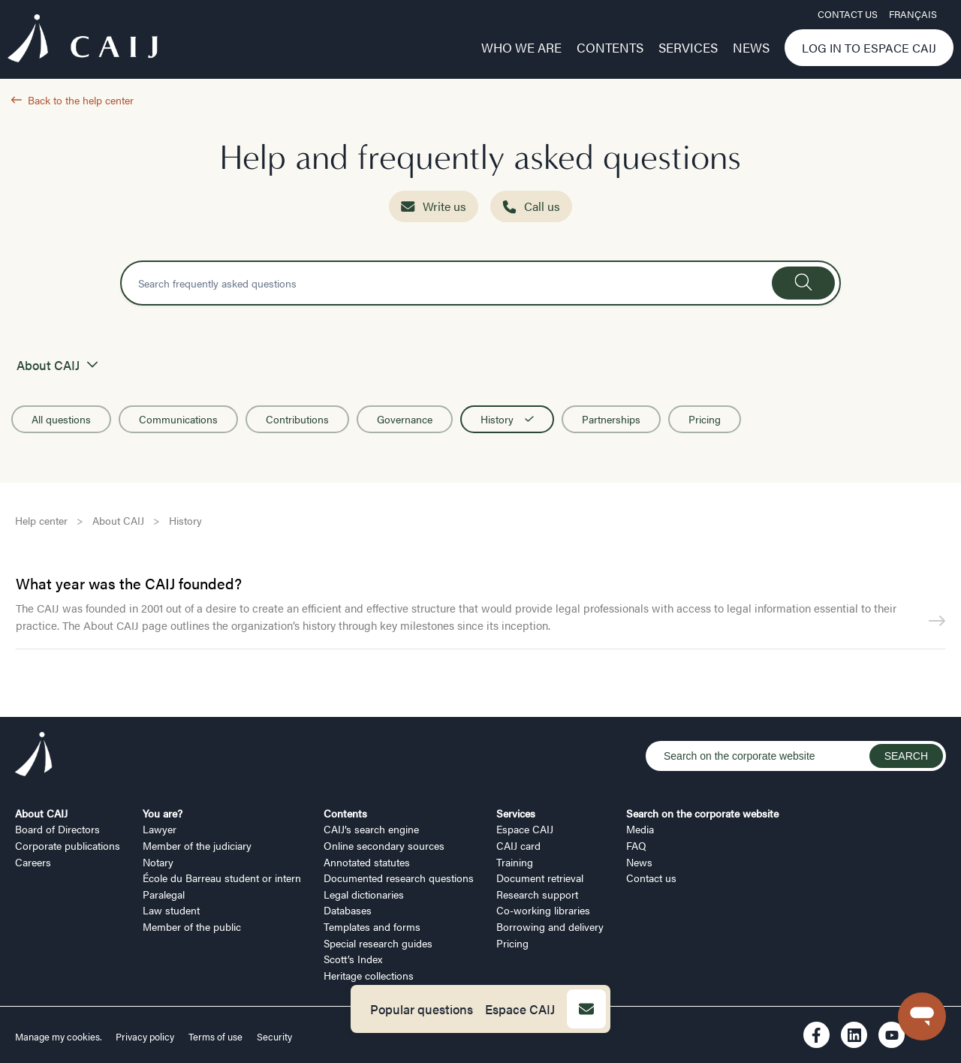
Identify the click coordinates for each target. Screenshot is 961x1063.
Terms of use (215, 1036)
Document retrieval (539, 877)
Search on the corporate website (702, 813)
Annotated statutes (367, 861)
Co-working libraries (543, 909)
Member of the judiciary (197, 845)
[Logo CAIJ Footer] (34, 756)
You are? (162, 813)
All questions (61, 418)
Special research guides (378, 942)
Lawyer (159, 828)
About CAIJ (118, 520)
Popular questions (421, 1009)
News (751, 47)
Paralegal (164, 894)
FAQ (636, 845)
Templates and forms (372, 926)
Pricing (704, 418)
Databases (348, 909)
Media (640, 828)
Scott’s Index (353, 958)
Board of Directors (57, 828)
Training (514, 861)
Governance (404, 418)
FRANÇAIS (913, 14)
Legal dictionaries (364, 894)
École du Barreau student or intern (222, 877)
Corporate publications (67, 845)
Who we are (521, 47)
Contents (610, 47)
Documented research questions (399, 877)
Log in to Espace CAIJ (869, 47)
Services (688, 47)
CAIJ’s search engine (371, 828)
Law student (171, 909)
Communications (178, 418)
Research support (537, 894)
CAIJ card (518, 845)
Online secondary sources (384, 845)
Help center (41, 520)
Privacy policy (145, 1036)
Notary (158, 861)
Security (274, 1036)
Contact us (848, 14)
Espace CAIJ (520, 1009)
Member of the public (192, 926)
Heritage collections (369, 975)
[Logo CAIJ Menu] (83, 40)
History (507, 418)
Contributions (297, 418)
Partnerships (611, 418)
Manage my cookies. (59, 1036)
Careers (33, 861)
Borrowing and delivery (550, 926)
